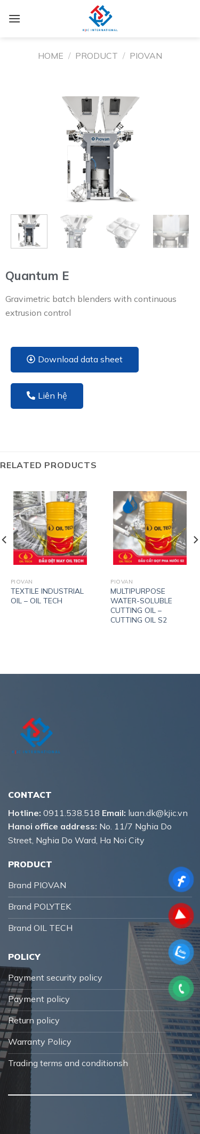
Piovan (146, 55)
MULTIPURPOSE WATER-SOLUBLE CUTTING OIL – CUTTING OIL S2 (141, 605)
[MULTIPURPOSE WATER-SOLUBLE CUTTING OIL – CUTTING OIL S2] (150, 528)
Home (50, 55)
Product (96, 55)
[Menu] (14, 18)
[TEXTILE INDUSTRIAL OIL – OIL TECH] (50, 528)
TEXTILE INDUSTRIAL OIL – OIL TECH (47, 595)
